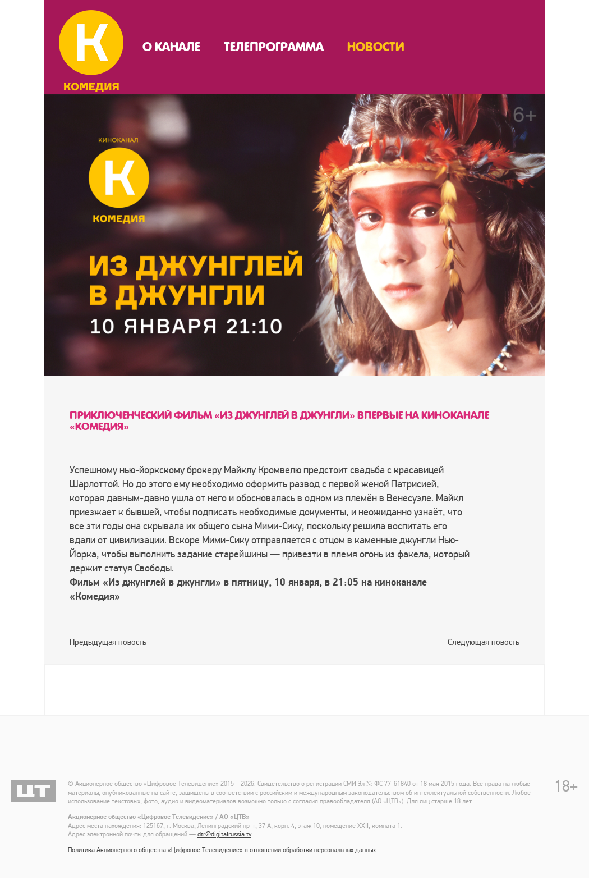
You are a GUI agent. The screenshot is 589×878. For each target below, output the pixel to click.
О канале (171, 47)
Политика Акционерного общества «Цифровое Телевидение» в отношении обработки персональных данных (222, 850)
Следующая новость (483, 642)
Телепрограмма (274, 47)
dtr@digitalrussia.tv (224, 834)
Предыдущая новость (108, 642)
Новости (375, 47)
